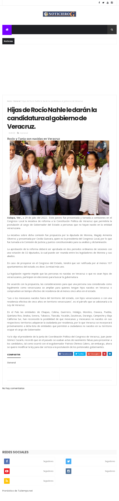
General (16, 101)
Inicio (9, 101)
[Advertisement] (59, 71)
